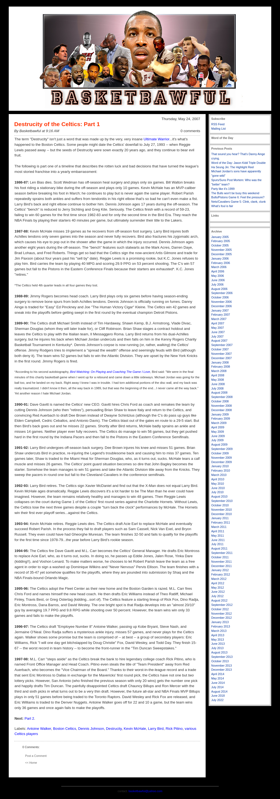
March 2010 (219, 475)
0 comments (190, 131)
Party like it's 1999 (223, 188)
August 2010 (219, 496)
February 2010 (220, 470)
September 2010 (222, 500)
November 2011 (221, 561)
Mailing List (218, 128)
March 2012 (219, 578)
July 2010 (217, 492)
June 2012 (218, 591)
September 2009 (222, 449)
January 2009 (220, 414)
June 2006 (218, 280)
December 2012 (221, 617)
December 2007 (221, 358)
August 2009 (219, 444)
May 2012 (217, 587)
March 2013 (219, 630)
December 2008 (221, 410)
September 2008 (222, 397)
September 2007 (222, 345)
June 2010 (218, 488)
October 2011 (220, 557)
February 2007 (220, 314)
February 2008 (220, 366)
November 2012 (221, 613)
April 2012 (217, 583)
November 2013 (221, 665)
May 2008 (217, 379)
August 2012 (219, 600)
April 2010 (217, 479)
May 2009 (217, 431)
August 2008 (219, 392)
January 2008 (220, 362)
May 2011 (217, 535)
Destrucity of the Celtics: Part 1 (57, 124)
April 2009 (217, 427)
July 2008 (217, 388)
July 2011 (217, 544)
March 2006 (219, 267)
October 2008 (220, 401)
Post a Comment (36, 755)
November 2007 (221, 353)
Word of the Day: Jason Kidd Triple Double (238, 162)
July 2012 (217, 596)
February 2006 (220, 263)
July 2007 (217, 336)
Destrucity (114, 729)
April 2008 (217, 375)
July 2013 (217, 648)
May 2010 (217, 483)
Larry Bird (156, 729)
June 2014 (218, 682)
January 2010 (220, 466)
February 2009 (220, 418)
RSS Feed (218, 124)
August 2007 (219, 340)
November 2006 (221, 301)
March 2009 (219, 423)
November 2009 (221, 457)
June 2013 (218, 643)
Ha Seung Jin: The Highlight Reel (232, 167)
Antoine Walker (39, 729)
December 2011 (221, 566)
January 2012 (220, 570)
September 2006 (222, 293)
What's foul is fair (222, 206)
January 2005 (220, 237)
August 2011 (219, 548)
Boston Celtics (64, 729)
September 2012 (222, 604)
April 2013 (217, 635)
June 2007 (218, 332)
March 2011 (219, 526)
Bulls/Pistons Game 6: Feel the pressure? (238, 197)
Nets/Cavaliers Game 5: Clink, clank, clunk (238, 201)
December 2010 (221, 514)
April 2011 (217, 531)
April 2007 (217, 323)
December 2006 (221, 306)
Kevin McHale (135, 729)
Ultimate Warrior (156, 139)
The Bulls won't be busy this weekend (235, 193)
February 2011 (220, 522)
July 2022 (217, 700)
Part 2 (29, 718)
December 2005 (221, 254)
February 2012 (220, 574)
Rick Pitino (174, 729)
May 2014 (217, 678)
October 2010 (220, 505)
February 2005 (220, 241)
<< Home (31, 762)
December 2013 (221, 669)
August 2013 (219, 652)
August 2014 (219, 691)
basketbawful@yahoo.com (145, 791)
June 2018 (218, 695)
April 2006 (217, 271)
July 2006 (217, 284)
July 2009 (217, 440)
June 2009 (218, 436)
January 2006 (220, 258)
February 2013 (220, 626)
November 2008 (221, 405)
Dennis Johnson (91, 729)
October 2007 (220, 349)
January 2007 (220, 310)
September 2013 (222, 656)
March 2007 (219, 319)
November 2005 (221, 249)
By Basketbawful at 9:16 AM (36, 131)
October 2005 (220, 245)
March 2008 (219, 371)
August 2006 (219, 288)
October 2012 (220, 609)
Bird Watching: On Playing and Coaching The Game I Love (110, 371)
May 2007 (217, 327)
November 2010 (221, 509)
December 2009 (221, 462)
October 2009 (220, 453)
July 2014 (217, 687)
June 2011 (218, 540)
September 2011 (222, 552)
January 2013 (220, 622)
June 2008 (218, 384)
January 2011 (220, 518)
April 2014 (217, 674)
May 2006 (217, 275)
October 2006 (220, 297)
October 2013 (220, 661)
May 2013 (217, 639)
